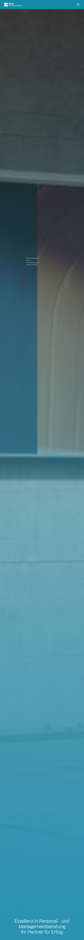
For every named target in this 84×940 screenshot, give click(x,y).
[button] (77, 4)
